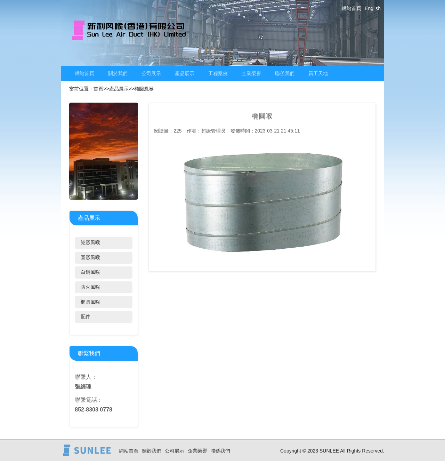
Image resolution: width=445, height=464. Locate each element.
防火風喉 (90, 287)
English (373, 8)
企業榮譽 (251, 73)
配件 (85, 316)
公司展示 (151, 73)
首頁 (98, 88)
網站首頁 (351, 8)
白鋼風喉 (90, 272)
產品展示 (184, 73)
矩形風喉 (90, 242)
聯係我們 (284, 73)
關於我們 (118, 73)
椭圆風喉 (144, 88)
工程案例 (218, 73)
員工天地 (318, 73)
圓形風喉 (90, 257)
